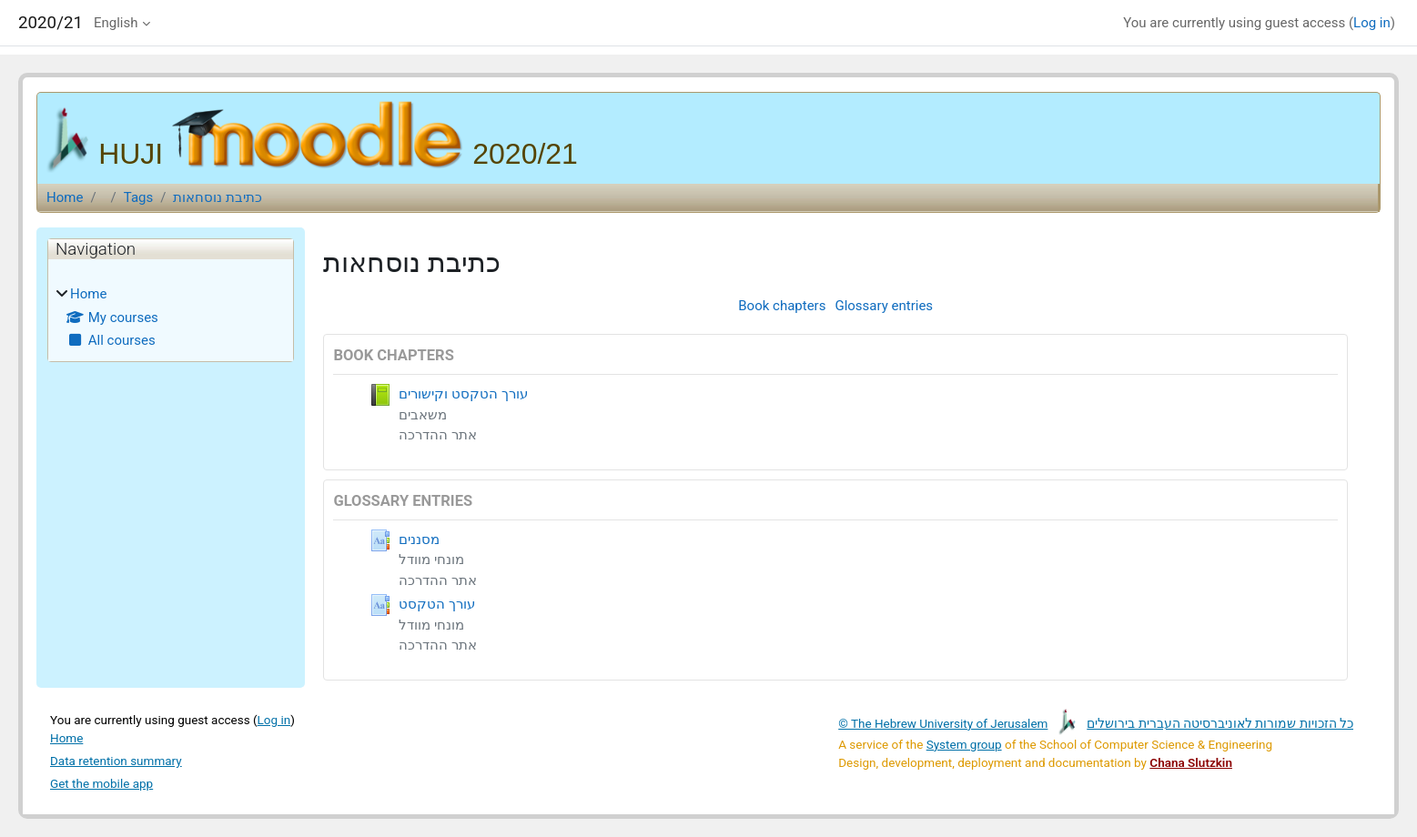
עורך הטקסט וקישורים (463, 394)
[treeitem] (171, 317)
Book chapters (781, 305)
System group (964, 744)
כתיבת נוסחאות (217, 197)
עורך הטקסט (437, 604)
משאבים (423, 415)
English (116, 23)
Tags (138, 197)
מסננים (419, 539)
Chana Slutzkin (1190, 762)
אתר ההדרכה (438, 435)
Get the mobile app (101, 783)
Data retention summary (116, 760)
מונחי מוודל (431, 559)
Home (64, 197)
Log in (1372, 23)
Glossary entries (884, 305)
